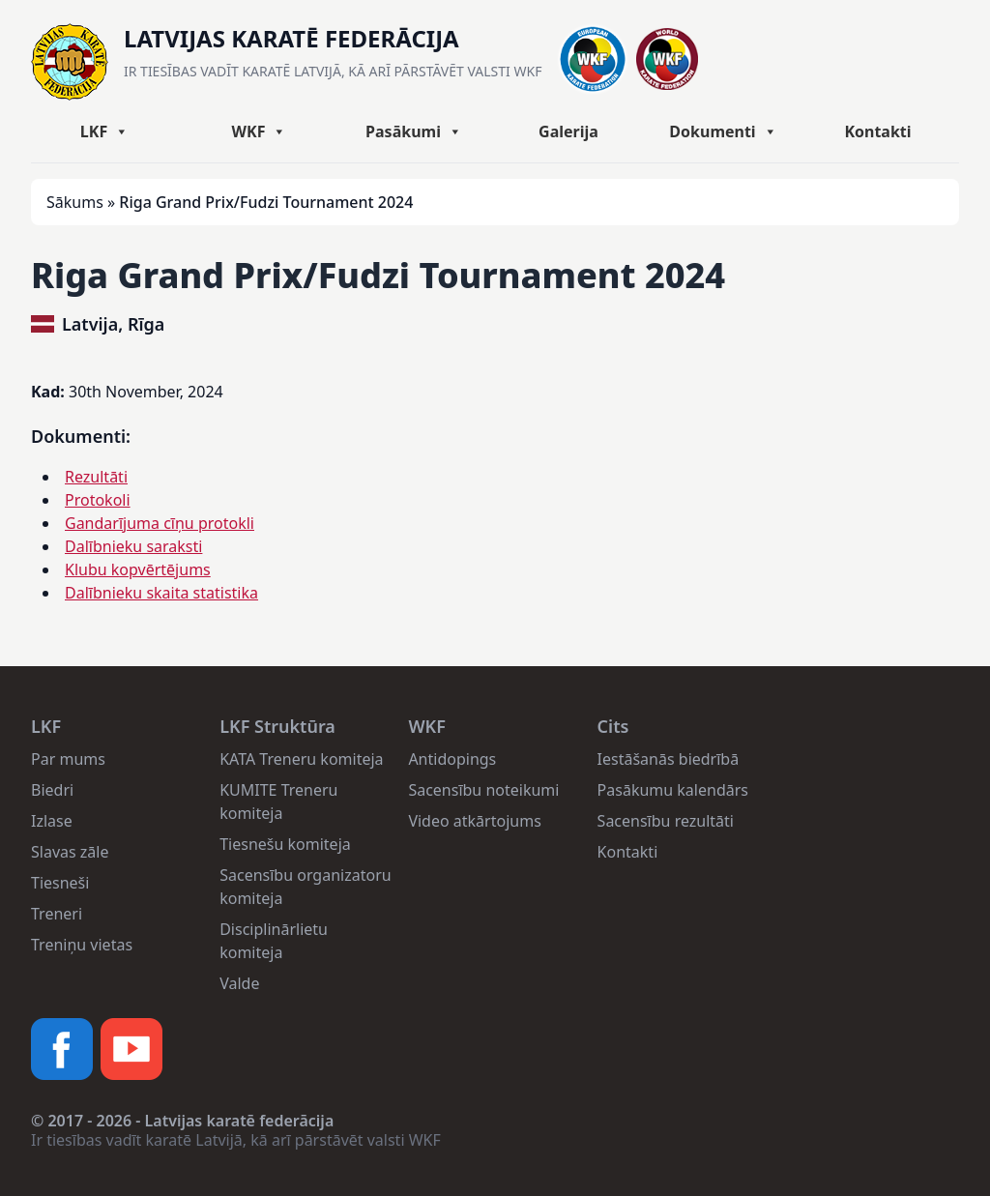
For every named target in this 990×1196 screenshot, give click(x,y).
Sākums (74, 202)
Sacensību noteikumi (483, 790)
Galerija (568, 131)
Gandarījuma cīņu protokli (159, 523)
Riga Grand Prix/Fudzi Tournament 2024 (378, 275)
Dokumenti (722, 131)
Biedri (52, 790)
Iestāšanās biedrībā (668, 759)
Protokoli (98, 499)
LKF (104, 131)
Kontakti (877, 131)
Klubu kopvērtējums (138, 569)
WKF (259, 131)
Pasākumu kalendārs (672, 790)
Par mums (68, 759)
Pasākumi (413, 131)
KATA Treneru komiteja (301, 759)
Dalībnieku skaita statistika (161, 592)
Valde (239, 983)
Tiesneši (60, 882)
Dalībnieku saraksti (133, 546)
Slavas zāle (69, 851)
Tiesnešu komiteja (285, 844)
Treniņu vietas (81, 944)
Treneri (56, 913)
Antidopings (452, 759)
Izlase (52, 820)
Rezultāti (96, 476)
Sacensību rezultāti (665, 820)
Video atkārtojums (474, 820)
